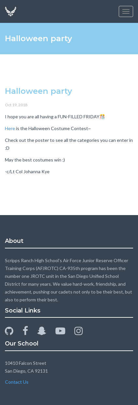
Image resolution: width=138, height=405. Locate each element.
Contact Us (16, 382)
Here (10, 128)
